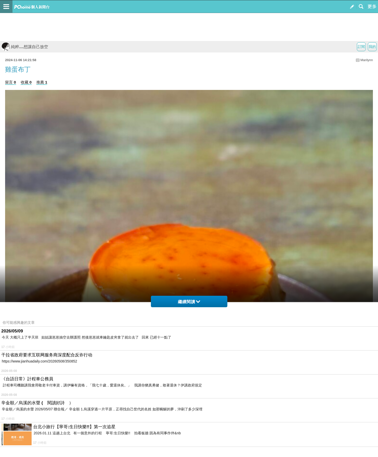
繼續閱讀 (189, 302)
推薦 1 (41, 82)
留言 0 (10, 82)
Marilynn (366, 60)
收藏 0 (26, 82)
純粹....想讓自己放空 (24, 46)
